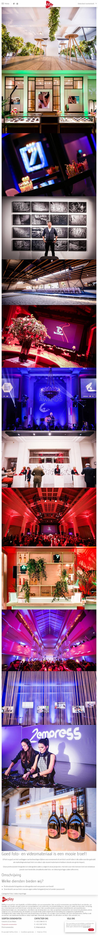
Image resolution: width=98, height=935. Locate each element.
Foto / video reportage (17, 894)
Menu (5, 3)
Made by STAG (42, 932)
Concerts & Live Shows (9, 921)
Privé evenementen (7, 927)
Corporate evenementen (9, 924)
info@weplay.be (40, 927)
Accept (91, 929)
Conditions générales (27, 932)
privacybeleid (86, 926)
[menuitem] (87, 3)
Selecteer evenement (86, 3)
